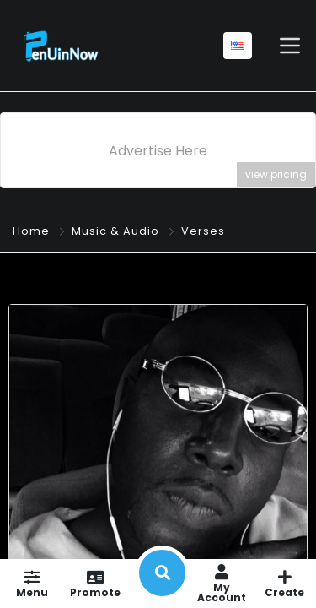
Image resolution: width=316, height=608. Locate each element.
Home (31, 231)
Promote (94, 583)
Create (284, 583)
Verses (203, 231)
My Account (221, 583)
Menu (31, 583)
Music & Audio (115, 231)
